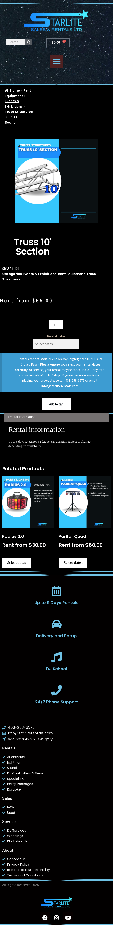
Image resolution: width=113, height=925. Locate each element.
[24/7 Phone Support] (56, 690)
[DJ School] (56, 657)
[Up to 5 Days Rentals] (56, 591)
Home (15, 90)
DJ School (56, 669)
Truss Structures (19, 112)
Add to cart (56, 404)
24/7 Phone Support (56, 702)
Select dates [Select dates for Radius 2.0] (16, 563)
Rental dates (56, 336)
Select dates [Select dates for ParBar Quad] (73, 563)
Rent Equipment (71, 273)
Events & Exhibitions (39, 273)
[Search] (28, 42)
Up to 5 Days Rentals (56, 603)
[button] (56, 61)
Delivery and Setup (56, 636)
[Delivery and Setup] (56, 624)
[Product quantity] (56, 325)
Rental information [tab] (21, 417)
